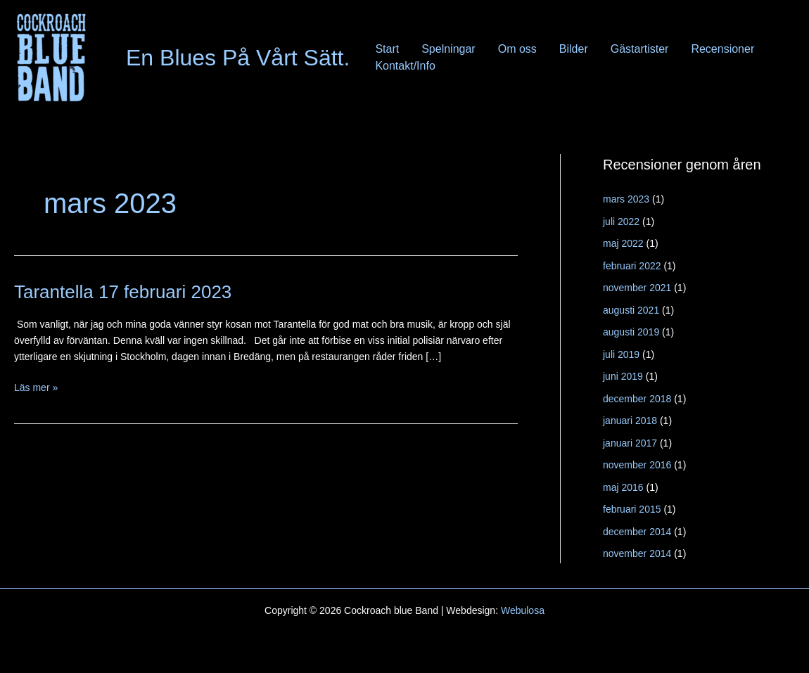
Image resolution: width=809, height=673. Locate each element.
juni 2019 (623, 376)
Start (387, 49)
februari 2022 (632, 265)
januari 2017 (630, 443)
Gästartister (640, 49)
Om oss (517, 49)
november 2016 (637, 464)
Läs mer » (36, 388)
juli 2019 (621, 354)
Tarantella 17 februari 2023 (122, 291)
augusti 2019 (631, 332)
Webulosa (522, 610)
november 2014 (637, 553)
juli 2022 (621, 221)
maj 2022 (623, 243)
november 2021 (637, 287)
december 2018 (637, 398)
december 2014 (637, 531)
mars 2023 (626, 199)
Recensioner (722, 49)
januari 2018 (630, 420)
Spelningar (448, 49)
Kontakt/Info (405, 66)
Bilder (573, 49)
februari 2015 (632, 509)
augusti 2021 (631, 310)
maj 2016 (623, 487)
